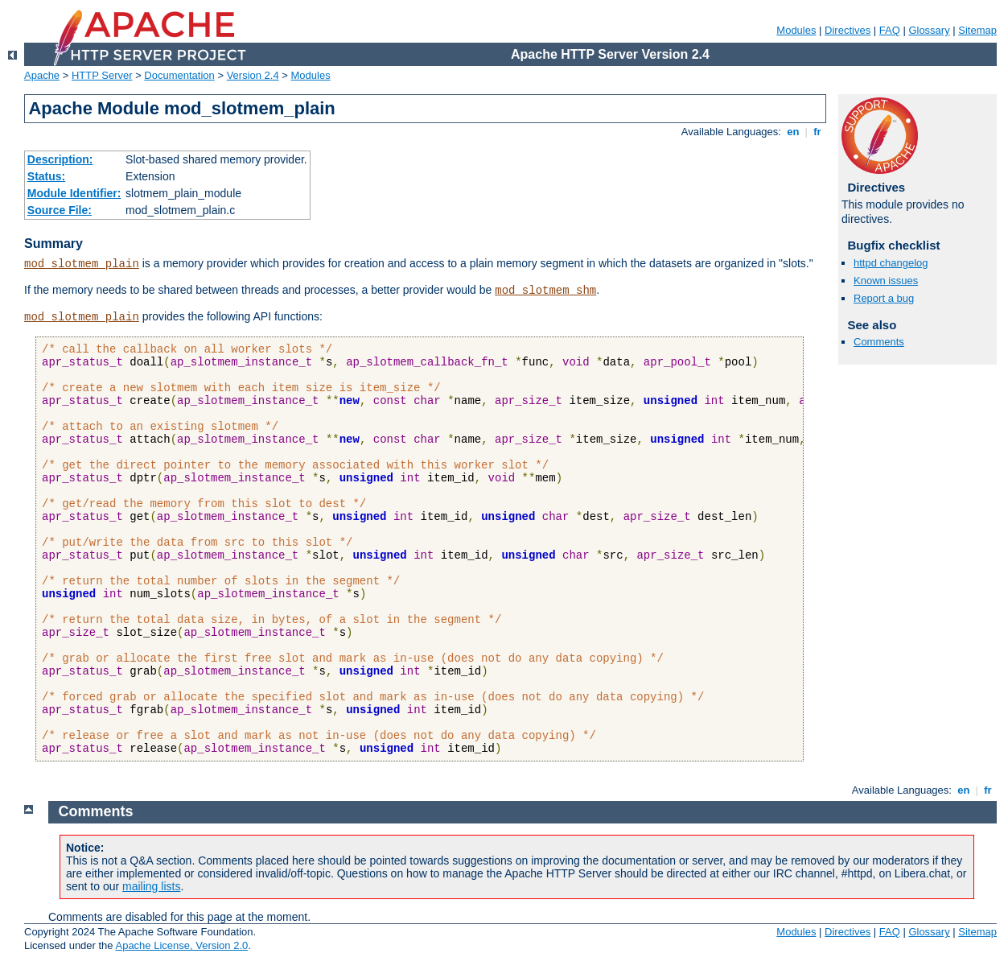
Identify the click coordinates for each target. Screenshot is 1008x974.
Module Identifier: (74, 193)
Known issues (886, 280)
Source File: (59, 210)
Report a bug (884, 298)
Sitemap (977, 30)
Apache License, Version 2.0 (181, 945)
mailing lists (151, 886)
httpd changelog (891, 263)
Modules (796, 30)
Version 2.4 (253, 75)
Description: (60, 159)
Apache (42, 75)
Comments (879, 342)
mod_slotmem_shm (545, 290)
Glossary (928, 30)
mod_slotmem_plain (81, 264)
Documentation (179, 75)
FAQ (889, 30)
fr (818, 132)
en (793, 132)
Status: (46, 176)
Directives (847, 30)
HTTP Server (102, 75)
